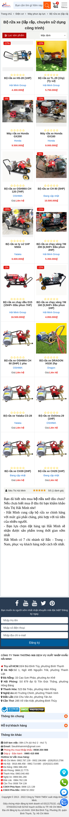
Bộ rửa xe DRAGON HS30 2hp (51, 362)
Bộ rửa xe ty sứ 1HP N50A (18, 245)
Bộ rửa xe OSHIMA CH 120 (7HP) (17, 190)
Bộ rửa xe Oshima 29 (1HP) (51, 417)
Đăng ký (34, 642)
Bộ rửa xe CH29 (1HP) (51, 471)
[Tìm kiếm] (47, 5)
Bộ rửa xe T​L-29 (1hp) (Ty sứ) (51, 79)
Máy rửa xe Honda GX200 (18, 135)
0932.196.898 (39, 760)
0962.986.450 (20, 767)
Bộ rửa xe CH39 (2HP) (17, 471)
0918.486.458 (18, 764)
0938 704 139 (19, 783)
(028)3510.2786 (55, 760)
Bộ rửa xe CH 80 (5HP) (51, 188)
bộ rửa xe (41, 499)
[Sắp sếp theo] (53, 35)
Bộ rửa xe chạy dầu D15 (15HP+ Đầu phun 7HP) (17, 304)
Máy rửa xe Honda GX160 (51, 135)
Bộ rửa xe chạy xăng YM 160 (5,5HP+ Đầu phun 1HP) (51, 305)
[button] (66, 716)
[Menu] (64, 5)
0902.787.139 (23, 760)
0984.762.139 (20, 780)
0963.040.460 (22, 773)
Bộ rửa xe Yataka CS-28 (17, 415)
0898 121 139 (28, 787)
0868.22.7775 (21, 770)
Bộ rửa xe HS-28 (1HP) (17, 78)
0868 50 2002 (27, 790)
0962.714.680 (34, 764)
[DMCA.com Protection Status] (32, 709)
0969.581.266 (19, 777)
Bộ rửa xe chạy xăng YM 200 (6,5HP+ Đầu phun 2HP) (51, 247)
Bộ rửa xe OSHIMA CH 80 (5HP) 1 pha (17, 362)
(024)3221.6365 (51, 764)
